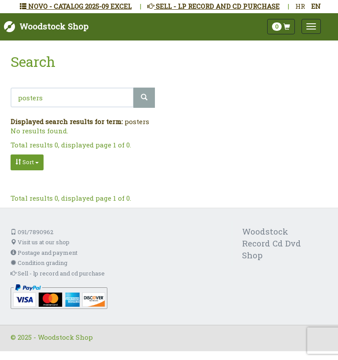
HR (300, 6)
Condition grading (39, 263)
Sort (27, 162)
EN (316, 6)
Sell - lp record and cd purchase (58, 273)
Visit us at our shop (40, 242)
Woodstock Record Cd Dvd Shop (271, 243)
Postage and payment (44, 253)
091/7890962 (32, 232)
